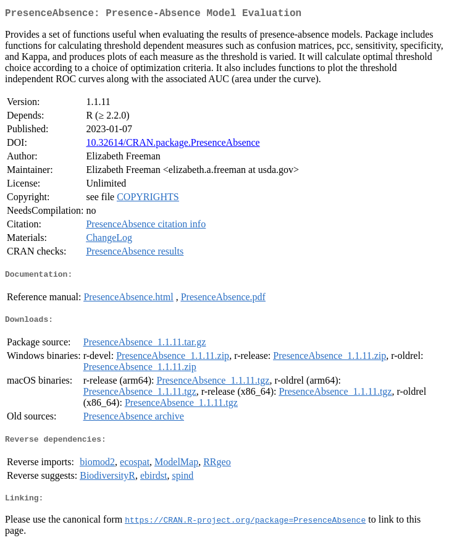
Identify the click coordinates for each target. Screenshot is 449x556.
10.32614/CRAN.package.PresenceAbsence (172, 145)
